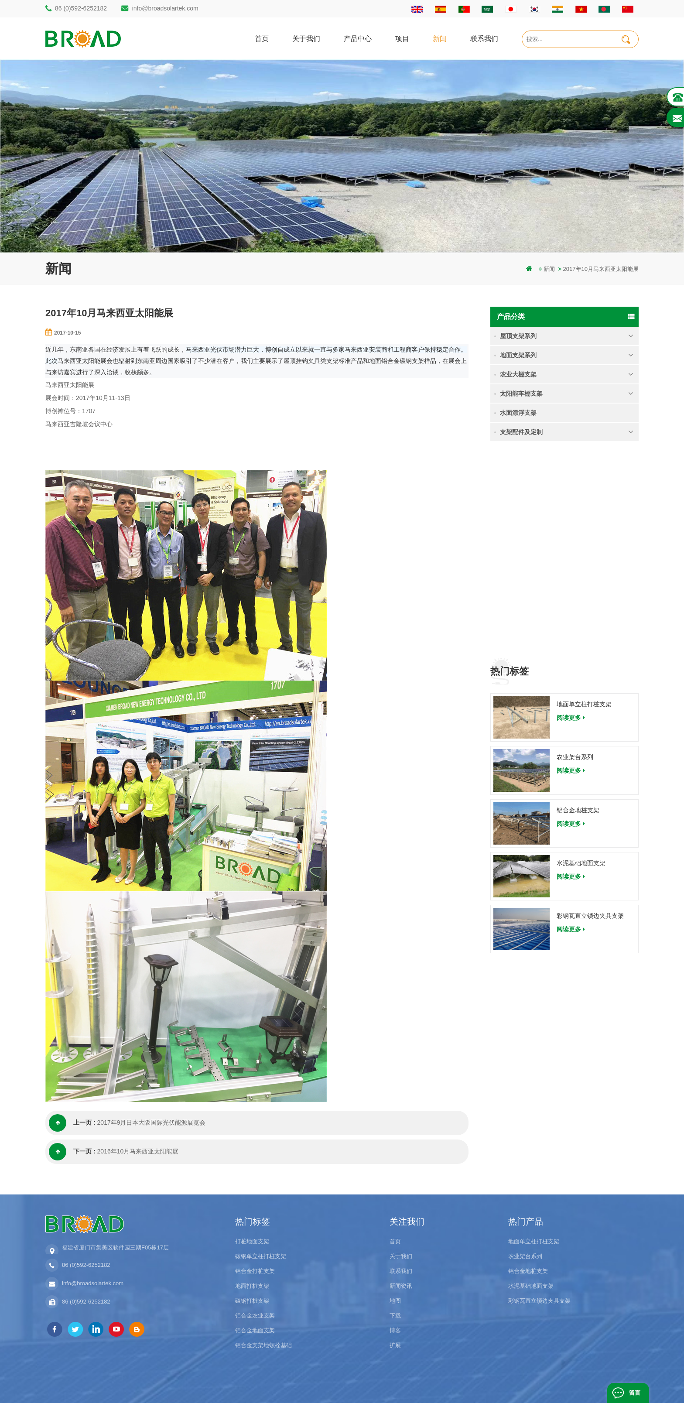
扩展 (395, 1345)
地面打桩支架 (252, 1286)
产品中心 (358, 38)
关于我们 (306, 38)
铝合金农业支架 (255, 1315)
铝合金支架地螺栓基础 (263, 1345)
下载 (395, 1315)
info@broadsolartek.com (165, 8)
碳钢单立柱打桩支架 (260, 1256)
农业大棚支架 (518, 374)
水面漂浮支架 (518, 412)
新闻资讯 (401, 1286)
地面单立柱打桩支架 (584, 500)
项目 (402, 38)
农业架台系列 (575, 553)
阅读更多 (571, 514)
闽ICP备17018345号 (400, 1383)
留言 (634, 1392)
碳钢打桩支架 (252, 1300)
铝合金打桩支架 (255, 1271)
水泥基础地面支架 (581, 659)
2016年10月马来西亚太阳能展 (138, 1151)
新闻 (440, 38)
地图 (395, 1300)
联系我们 (484, 38)
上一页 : (72, 1123)
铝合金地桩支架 (578, 606)
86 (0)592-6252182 (81, 8)
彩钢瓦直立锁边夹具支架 (590, 712)
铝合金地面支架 (255, 1330)
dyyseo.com (446, 1383)
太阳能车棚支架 (521, 393)
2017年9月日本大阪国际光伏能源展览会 (151, 1122)
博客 (395, 1330)
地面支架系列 (518, 355)
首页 (262, 38)
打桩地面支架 (252, 1241)
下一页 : (72, 1151)
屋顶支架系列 (518, 335)
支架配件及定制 (521, 431)
